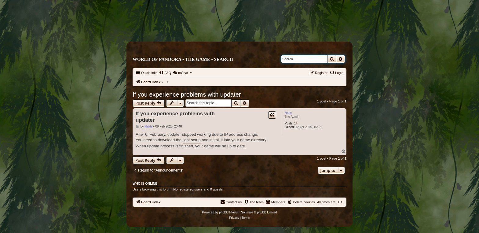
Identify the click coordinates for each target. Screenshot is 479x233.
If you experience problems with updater (187, 94)
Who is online (145, 183)
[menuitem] (165, 72)
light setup (192, 140)
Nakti (288, 113)
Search (223, 59)
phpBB (223, 212)
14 (296, 123)
